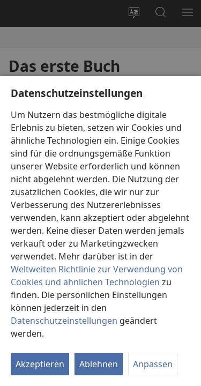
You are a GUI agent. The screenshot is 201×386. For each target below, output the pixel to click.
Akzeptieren (40, 364)
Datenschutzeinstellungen (64, 320)
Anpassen (153, 364)
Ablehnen (98, 364)
